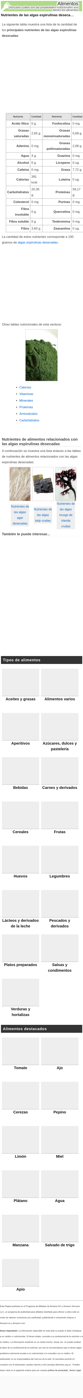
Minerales (26, 400)
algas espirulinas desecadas (38, 242)
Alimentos (67, 3)
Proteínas (26, 407)
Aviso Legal (75, 1370)
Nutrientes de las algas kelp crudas (43, 515)
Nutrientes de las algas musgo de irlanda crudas (66, 515)
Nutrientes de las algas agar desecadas (20, 515)
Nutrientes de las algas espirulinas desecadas (38, 15)
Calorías (25, 387)
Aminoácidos (28, 414)
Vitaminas (26, 394)
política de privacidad (58, 1370)
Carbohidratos (29, 420)
